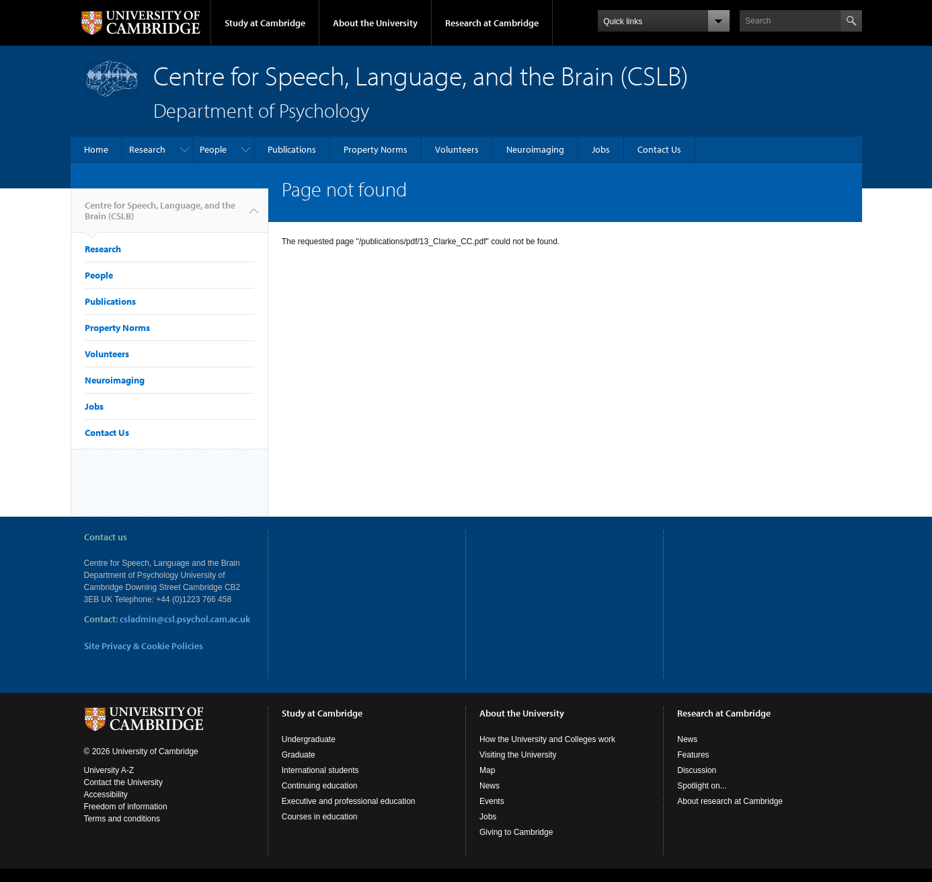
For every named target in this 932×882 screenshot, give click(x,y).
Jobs (601, 149)
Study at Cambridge (265, 23)
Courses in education (320, 830)
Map (487, 783)
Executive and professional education (349, 814)
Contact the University (123, 796)
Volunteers (457, 149)
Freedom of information (125, 820)
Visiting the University (518, 768)
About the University (375, 23)
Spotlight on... (701, 799)
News (489, 799)
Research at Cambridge (492, 23)
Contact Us (659, 149)
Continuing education (320, 799)
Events (491, 814)
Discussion (696, 783)
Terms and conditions (122, 832)
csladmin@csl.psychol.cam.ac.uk (185, 619)
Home (96, 149)
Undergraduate (309, 753)
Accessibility (106, 808)
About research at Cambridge (730, 814)
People (213, 149)
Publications (292, 149)
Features (693, 768)
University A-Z (109, 783)
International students (320, 783)
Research (147, 149)
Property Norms (375, 149)
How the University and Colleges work (547, 753)
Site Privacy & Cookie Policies (143, 646)
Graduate (298, 768)
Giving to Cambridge (516, 845)
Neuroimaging (535, 149)
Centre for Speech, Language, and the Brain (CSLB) (160, 216)
